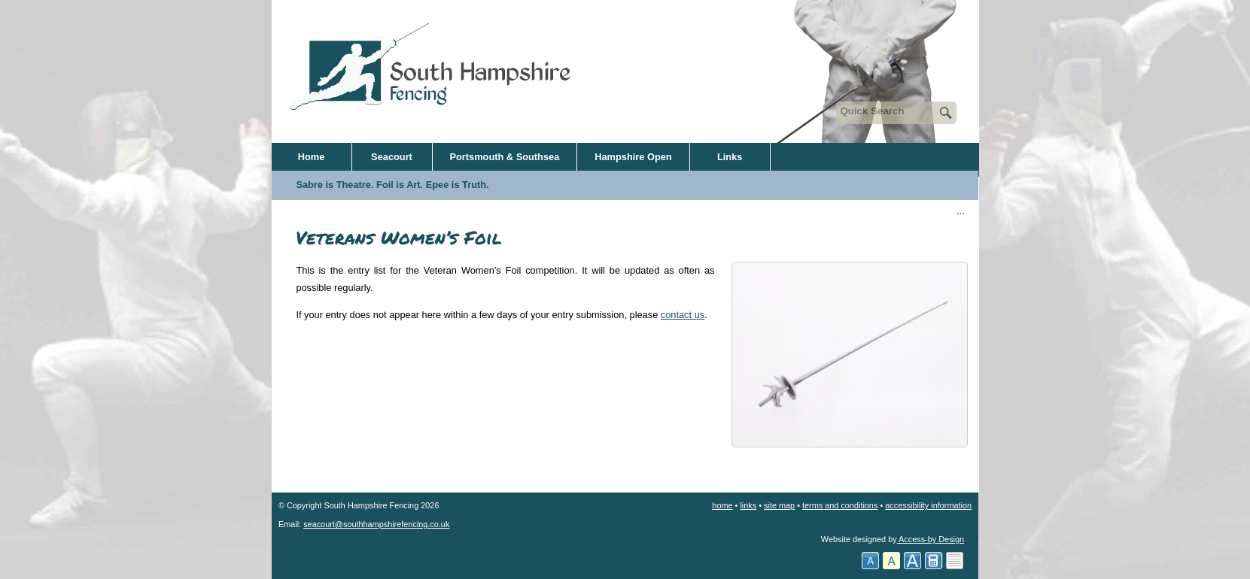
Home (311, 156)
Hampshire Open (633, 156)
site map (779, 505)
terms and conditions (839, 505)
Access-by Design (930, 539)
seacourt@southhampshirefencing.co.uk (376, 524)
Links (729, 156)
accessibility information (928, 505)
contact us (682, 314)
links (748, 505)
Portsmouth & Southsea (505, 156)
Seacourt (391, 156)
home (722, 505)
